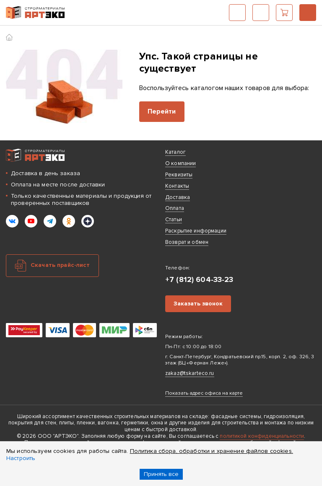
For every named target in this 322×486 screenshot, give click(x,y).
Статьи (173, 219)
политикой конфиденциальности (262, 436)
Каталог (237, 12)
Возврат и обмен (186, 242)
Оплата (174, 208)
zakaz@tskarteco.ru (189, 373)
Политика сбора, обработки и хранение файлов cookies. (211, 451)
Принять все (161, 474)
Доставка (177, 197)
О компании (180, 163)
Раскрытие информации (195, 230)
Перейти (162, 111)
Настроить (20, 458)
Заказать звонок (198, 303)
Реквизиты (178, 174)
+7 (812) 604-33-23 (307, 12)
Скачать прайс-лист (60, 265)
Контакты (177, 186)
